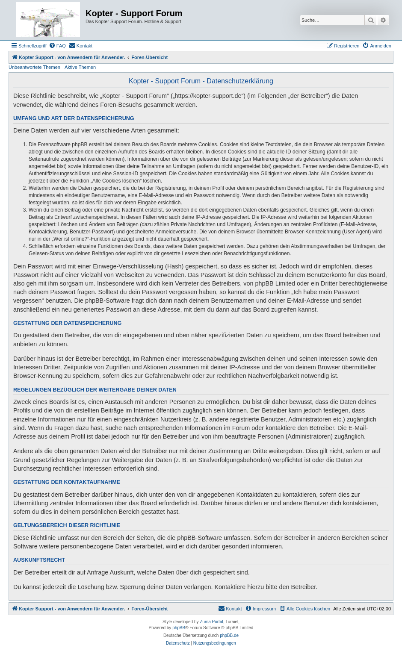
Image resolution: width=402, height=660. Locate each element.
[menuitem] (57, 46)
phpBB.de (229, 635)
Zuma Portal (211, 621)
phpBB (178, 627)
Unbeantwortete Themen (34, 67)
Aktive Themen (80, 67)
